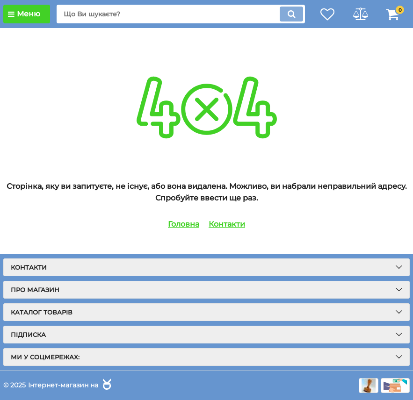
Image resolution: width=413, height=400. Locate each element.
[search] (181, 14)
